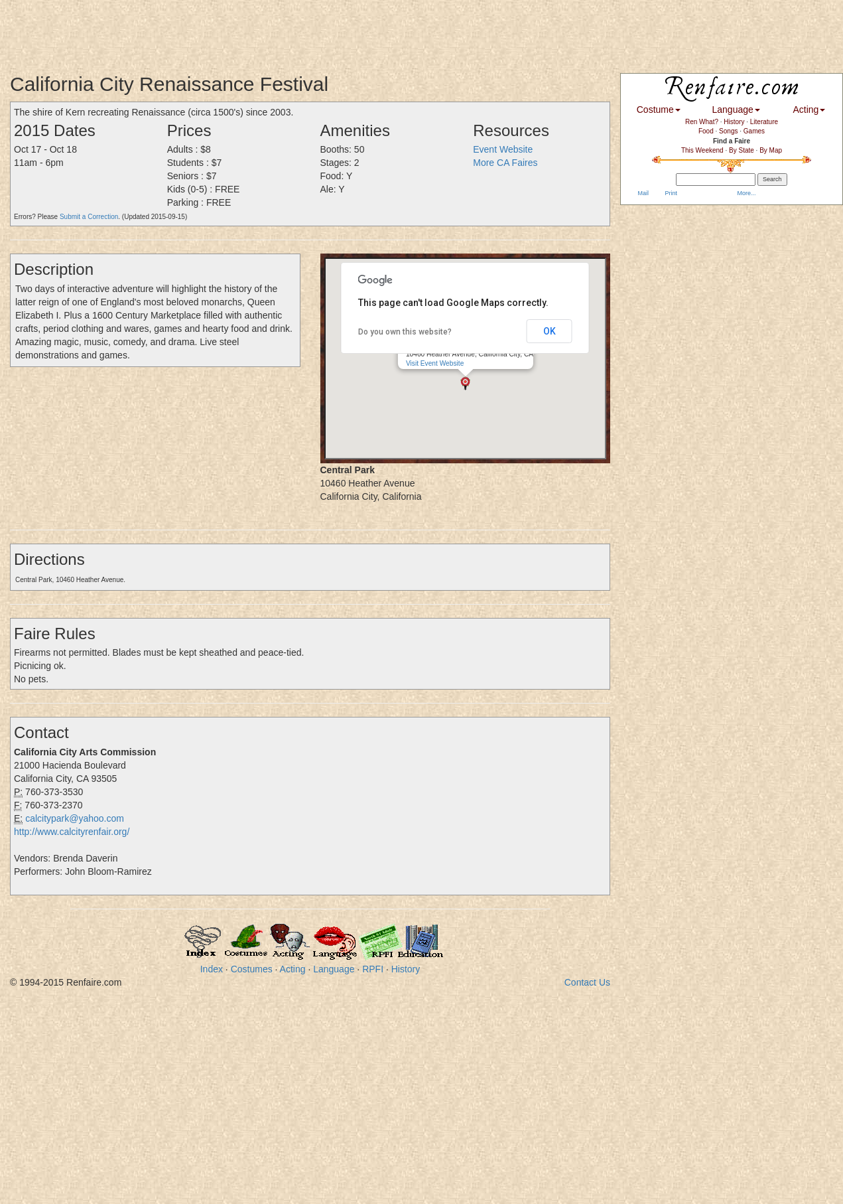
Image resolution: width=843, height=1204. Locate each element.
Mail (642, 193)
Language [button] (736, 109)
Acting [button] (809, 109)
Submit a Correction (89, 216)
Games (754, 131)
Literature (764, 121)
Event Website (503, 149)
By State (741, 150)
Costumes (252, 969)
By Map (770, 150)
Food (706, 131)
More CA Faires (505, 162)
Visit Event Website (435, 362)
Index (211, 969)
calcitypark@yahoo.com (74, 818)
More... (746, 193)
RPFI (372, 969)
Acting (293, 969)
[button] (465, 382)
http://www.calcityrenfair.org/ (71, 831)
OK (549, 331)
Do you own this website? (405, 332)
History (406, 969)
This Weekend (702, 150)
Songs (728, 131)
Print (670, 193)
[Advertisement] (241, 30)
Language (333, 969)
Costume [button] (659, 109)
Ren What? (701, 121)
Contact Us (587, 982)
